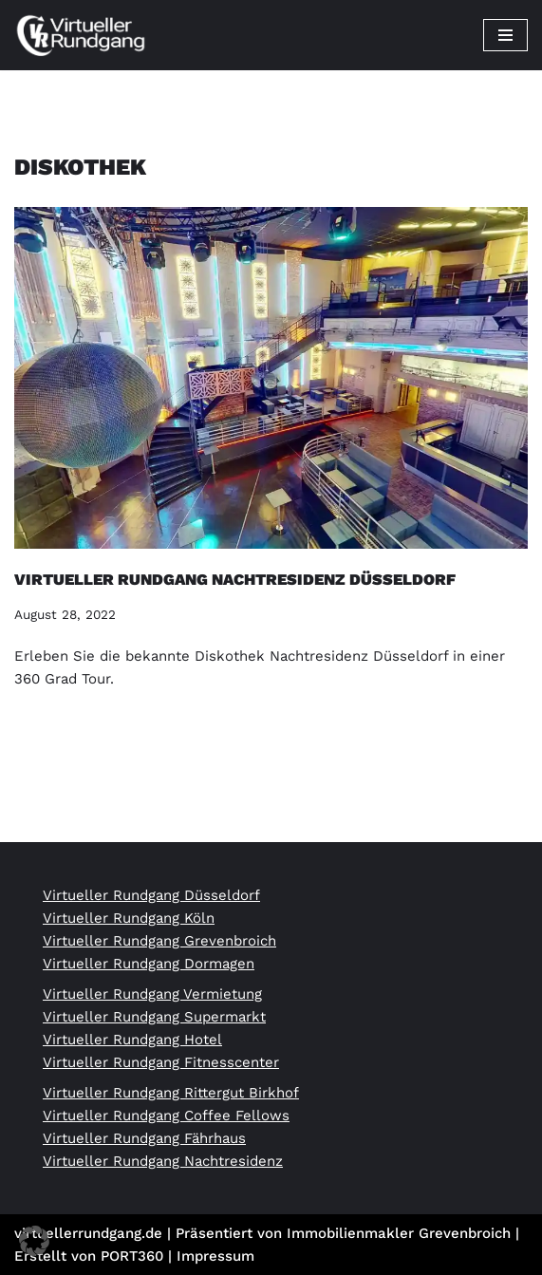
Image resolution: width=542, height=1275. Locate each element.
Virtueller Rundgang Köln (129, 918)
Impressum (215, 1256)
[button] (34, 1241)
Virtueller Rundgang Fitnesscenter (161, 1062)
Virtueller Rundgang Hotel (132, 1039)
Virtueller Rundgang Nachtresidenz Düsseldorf (235, 580)
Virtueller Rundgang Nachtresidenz (163, 1161)
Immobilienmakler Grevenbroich (399, 1233)
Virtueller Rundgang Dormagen (148, 963)
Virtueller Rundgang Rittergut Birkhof (171, 1092)
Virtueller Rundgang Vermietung (152, 994)
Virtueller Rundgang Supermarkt (154, 1016)
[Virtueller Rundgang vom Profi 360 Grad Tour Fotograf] (80, 35)
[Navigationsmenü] (505, 35)
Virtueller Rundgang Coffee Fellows (166, 1115)
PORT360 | (139, 1256)
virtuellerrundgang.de (88, 1233)
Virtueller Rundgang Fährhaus (144, 1138)
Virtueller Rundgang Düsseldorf (151, 895)
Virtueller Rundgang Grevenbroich (159, 940)
